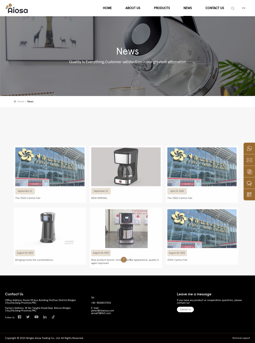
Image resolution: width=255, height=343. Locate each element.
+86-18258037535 (101, 303)
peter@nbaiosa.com (102, 310)
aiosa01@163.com (101, 313)
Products (162, 8)
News (187, 8)
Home (107, 8)
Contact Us (214, 8)
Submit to (185, 309)
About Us (132, 8)
